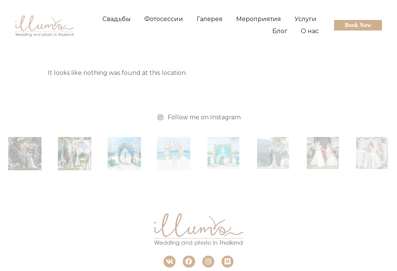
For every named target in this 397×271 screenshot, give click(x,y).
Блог (279, 31)
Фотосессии (163, 19)
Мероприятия (258, 19)
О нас (310, 31)
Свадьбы (116, 19)
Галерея (210, 19)
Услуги (305, 19)
